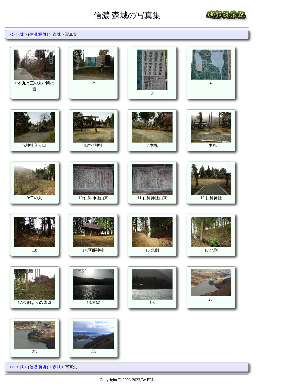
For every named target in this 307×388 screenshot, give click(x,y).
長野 (43, 34)
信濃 (33, 34)
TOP (11, 34)
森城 (57, 34)
